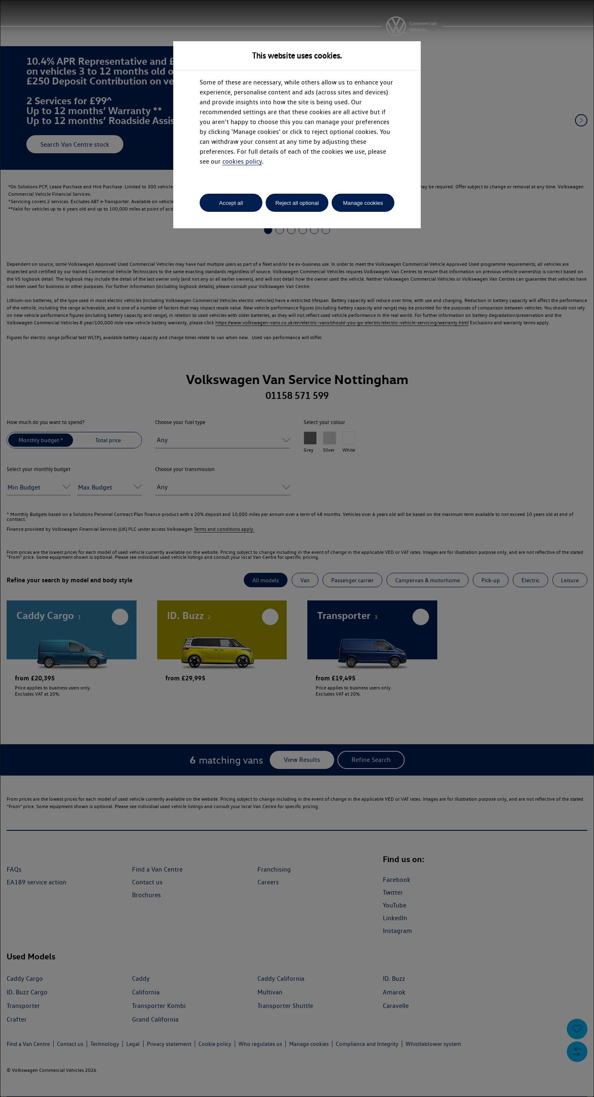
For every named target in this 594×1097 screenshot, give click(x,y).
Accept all (231, 203)
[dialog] (297, 548)
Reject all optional (296, 203)
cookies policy (242, 161)
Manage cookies (363, 203)
